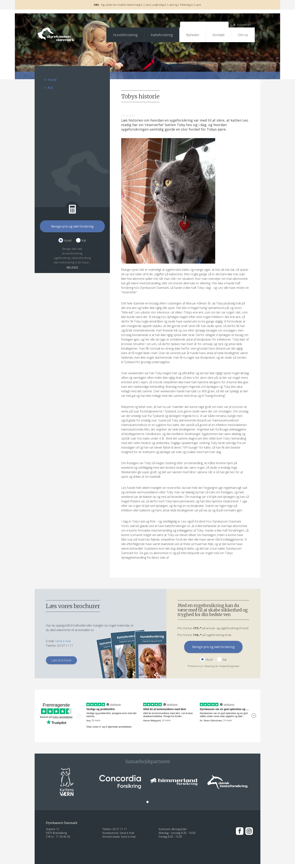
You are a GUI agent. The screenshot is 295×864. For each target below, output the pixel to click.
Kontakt (218, 35)
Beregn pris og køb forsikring (72, 226)
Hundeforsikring (125, 35)
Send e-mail (63, 641)
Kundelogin (242, 24)
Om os (243, 35)
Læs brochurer (61, 660)
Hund (52, 79)
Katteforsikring (162, 35)
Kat (50, 87)
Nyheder (192, 35)
